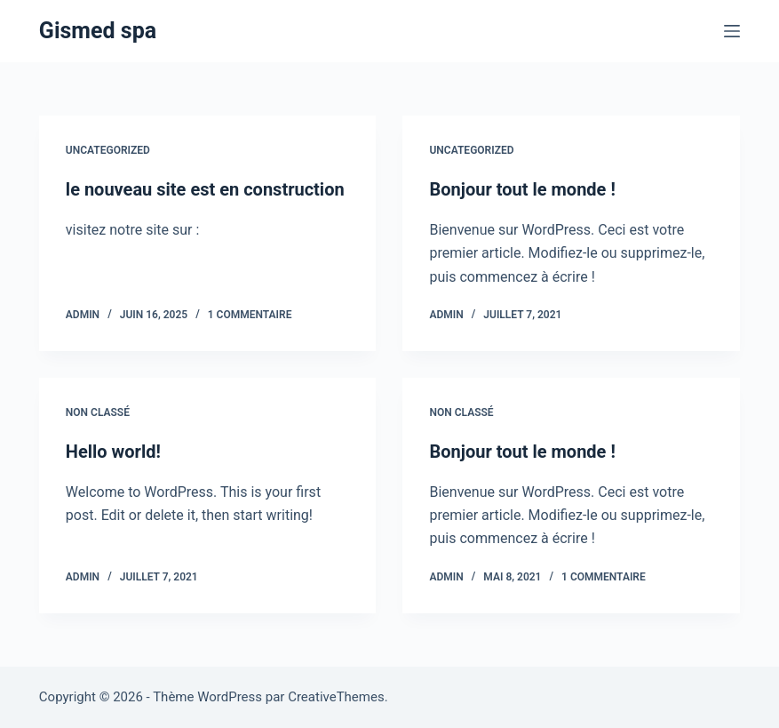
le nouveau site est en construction (205, 189)
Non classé (98, 412)
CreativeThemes (336, 697)
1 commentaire (250, 314)
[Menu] (732, 31)
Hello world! (113, 451)
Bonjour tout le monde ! (522, 189)
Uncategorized (108, 150)
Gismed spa (97, 31)
